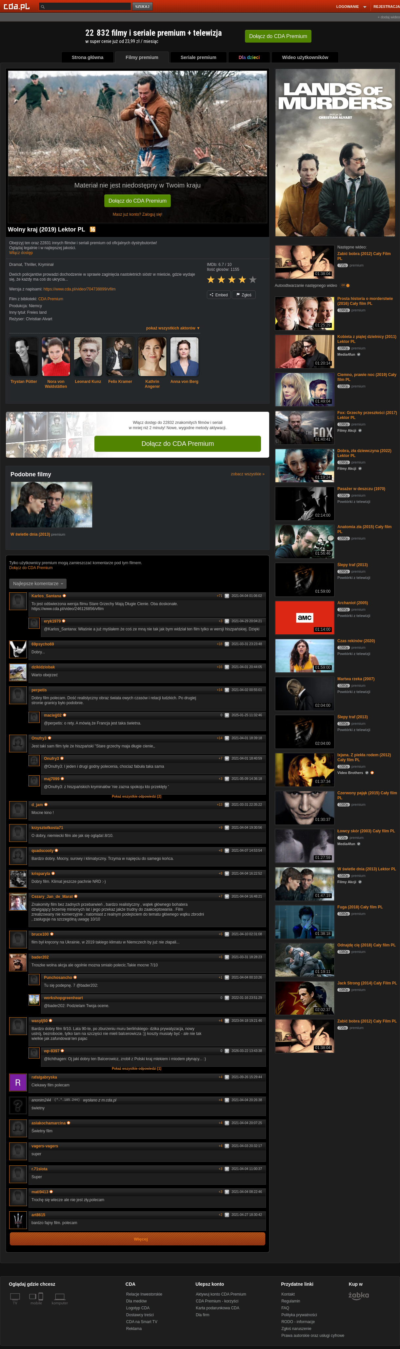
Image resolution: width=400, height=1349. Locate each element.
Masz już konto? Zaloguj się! (137, 214)
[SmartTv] (41, 1307)
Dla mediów (136, 1301)
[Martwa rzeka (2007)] (304, 693)
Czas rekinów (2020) (356, 641)
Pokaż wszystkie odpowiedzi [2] (136, 796)
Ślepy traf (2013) (352, 565)
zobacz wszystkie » (248, 474)
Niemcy (35, 306)
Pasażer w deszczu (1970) (361, 488)
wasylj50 (41, 1021)
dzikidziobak (43, 667)
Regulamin (290, 1301)
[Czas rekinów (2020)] (304, 655)
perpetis (39, 690)
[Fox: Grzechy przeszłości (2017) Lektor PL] (304, 427)
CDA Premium (50, 299)
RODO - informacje (298, 1321)
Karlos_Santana (48, 596)
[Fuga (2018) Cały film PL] (304, 921)
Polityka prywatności (299, 1315)
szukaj (143, 6)
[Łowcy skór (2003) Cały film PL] (304, 845)
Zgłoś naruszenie (296, 1328)
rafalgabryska (44, 1077)
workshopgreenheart (63, 998)
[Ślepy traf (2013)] (304, 579)
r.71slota (39, 1169)
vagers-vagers (44, 1146)
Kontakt (288, 1294)
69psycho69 (42, 644)
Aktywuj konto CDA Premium (221, 1294)
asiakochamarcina (50, 1123)
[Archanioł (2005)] (304, 617)
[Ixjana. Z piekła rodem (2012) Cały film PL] (304, 769)
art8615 (38, 1215)
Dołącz (278, 36)
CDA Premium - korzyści (217, 1301)
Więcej (141, 1239)
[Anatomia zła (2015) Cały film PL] (304, 541)
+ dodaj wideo (389, 17)
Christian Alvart (39, 319)
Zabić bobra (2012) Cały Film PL (367, 1021)
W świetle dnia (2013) (30, 534)
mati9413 (42, 1192)
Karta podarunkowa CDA (217, 1308)
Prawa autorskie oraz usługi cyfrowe (312, 1335)
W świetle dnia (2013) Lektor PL (366, 869)
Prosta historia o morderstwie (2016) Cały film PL (365, 301)
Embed (219, 295)
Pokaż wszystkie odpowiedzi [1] (136, 1068)
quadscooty (44, 850)
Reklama (134, 1328)
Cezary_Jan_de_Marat (54, 896)
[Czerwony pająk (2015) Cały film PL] (304, 807)
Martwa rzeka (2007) (355, 679)
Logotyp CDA (138, 1308)
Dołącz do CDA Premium (138, 201)
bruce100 (42, 934)
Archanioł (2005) (352, 603)
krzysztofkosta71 (47, 827)
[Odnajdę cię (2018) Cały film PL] (304, 959)
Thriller (30, 264)
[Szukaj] (85, 6)
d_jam (39, 805)
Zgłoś (243, 295)
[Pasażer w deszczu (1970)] (304, 503)
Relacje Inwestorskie (144, 1294)
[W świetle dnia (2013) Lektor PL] (304, 883)
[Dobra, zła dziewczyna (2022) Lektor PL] (304, 465)
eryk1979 (54, 621)
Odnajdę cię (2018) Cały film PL (366, 945)
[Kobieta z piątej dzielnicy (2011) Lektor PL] (304, 350)
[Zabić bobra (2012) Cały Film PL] (304, 261)
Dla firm (202, 1315)
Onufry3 (41, 738)
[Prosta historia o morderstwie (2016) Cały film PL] (304, 312)
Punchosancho (60, 977)
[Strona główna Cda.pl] (17, 6)
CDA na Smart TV (141, 1321)
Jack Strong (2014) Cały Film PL (367, 983)
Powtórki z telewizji (353, 502)
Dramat (15, 264)
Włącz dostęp (21, 252)
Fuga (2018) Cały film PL (360, 907)
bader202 (40, 957)
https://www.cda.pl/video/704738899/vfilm (79, 289)
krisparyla (43, 873)
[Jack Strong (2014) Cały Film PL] (304, 997)
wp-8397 (54, 1051)
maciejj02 (55, 715)
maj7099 (54, 779)
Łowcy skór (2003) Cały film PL (366, 831)
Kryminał (45, 264)
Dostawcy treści (140, 1315)
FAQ (285, 1308)
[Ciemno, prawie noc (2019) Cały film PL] (304, 389)
